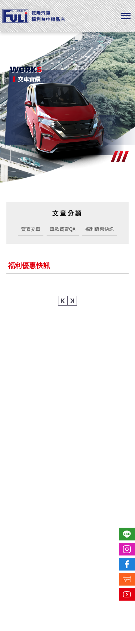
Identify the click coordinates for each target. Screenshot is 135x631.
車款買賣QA (62, 229)
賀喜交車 (30, 229)
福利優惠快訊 (99, 229)
